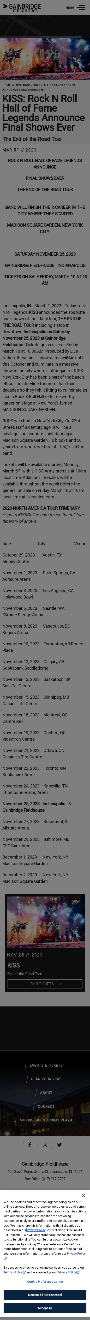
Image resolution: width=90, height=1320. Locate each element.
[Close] (83, 1195)
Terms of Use (13, 1272)
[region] (45, 1253)
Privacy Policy (36, 1230)
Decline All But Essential (45, 1295)
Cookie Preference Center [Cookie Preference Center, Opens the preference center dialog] (45, 1282)
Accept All (45, 1308)
